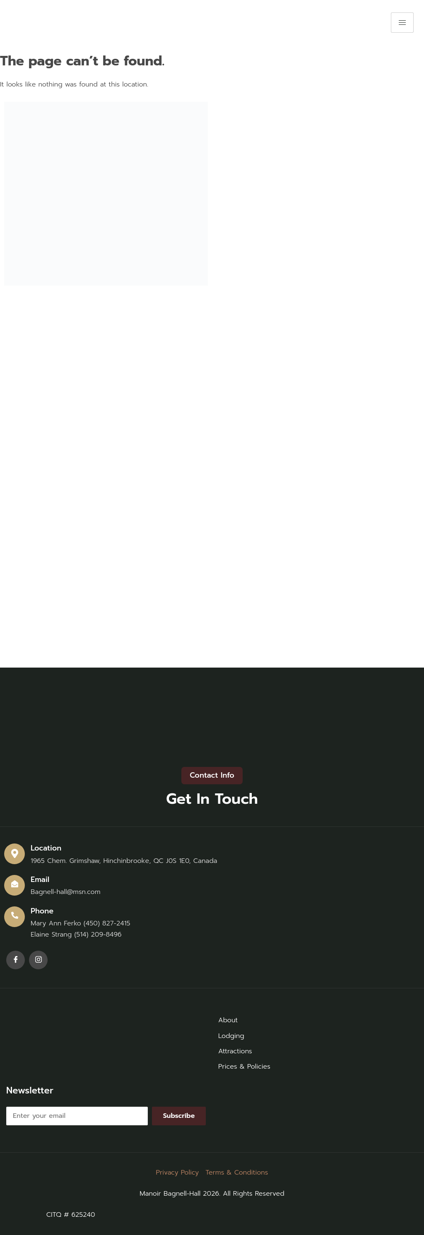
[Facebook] (15, 960)
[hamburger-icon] (402, 22)
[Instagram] (38, 960)
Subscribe (179, 1116)
